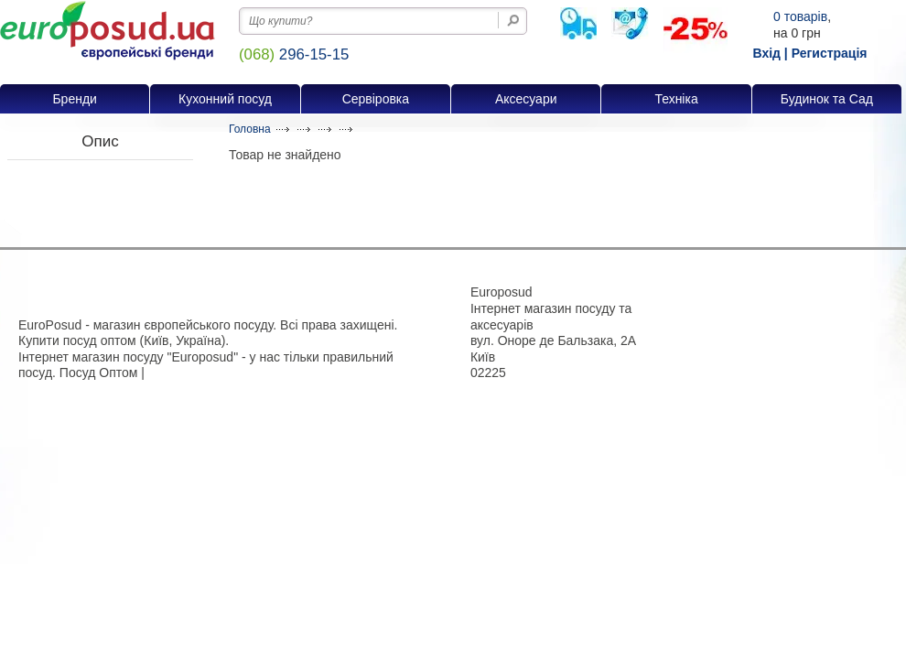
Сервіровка (375, 99)
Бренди (74, 99)
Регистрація (830, 53)
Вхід (766, 53)
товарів (800, 16)
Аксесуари (526, 99)
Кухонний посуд (225, 99)
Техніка (675, 99)
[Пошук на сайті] (513, 20)
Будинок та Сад (827, 99)
